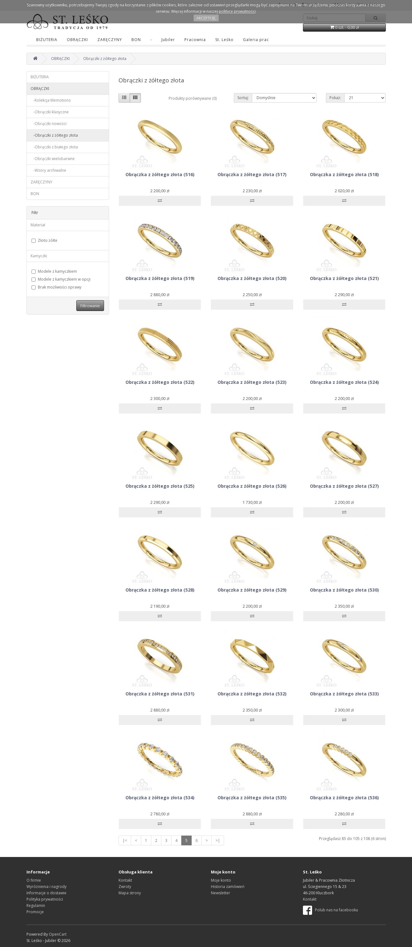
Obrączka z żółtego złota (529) (252, 590)
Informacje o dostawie (46, 893)
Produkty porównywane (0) (193, 98)
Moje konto (221, 880)
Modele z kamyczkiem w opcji (61, 279)
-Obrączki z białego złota (54, 147)
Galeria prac (256, 39)
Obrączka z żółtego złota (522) (159, 382)
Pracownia (195, 39)
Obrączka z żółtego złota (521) (344, 278)
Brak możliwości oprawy (56, 287)
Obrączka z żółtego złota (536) (344, 798)
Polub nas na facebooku (330, 910)
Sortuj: (243, 97)
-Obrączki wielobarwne (53, 158)
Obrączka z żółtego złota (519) (159, 278)
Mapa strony (130, 893)
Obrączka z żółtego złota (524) (344, 382)
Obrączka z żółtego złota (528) (159, 590)
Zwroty (125, 886)
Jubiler (168, 39)
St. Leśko (224, 39)
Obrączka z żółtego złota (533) (344, 694)
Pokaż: (335, 97)
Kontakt (125, 880)
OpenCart (58, 934)
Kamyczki (39, 256)
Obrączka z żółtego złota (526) (252, 486)
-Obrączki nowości (49, 123)
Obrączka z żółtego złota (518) (344, 174)
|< (125, 840)
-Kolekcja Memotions (51, 100)
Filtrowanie (90, 305)
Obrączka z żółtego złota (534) (159, 798)
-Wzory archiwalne (48, 170)
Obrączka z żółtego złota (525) (159, 486)
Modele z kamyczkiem (54, 271)
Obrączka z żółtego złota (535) (252, 798)
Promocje (35, 911)
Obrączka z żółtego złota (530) (344, 590)
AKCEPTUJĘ (206, 18)
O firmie (33, 880)
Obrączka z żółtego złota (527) (344, 486)
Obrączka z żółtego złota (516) (159, 174)
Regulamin (35, 905)
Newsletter (220, 893)
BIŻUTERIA (46, 39)
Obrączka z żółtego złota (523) (252, 382)
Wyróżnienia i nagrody (46, 886)
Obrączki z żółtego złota (104, 58)
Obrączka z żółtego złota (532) (252, 694)
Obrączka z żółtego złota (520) (252, 278)
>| (218, 840)
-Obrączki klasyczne (50, 112)
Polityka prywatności (44, 899)
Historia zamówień (227, 886)
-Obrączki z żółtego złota (54, 135)
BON (136, 39)
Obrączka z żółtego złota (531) (159, 694)
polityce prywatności (237, 11)
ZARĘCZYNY (109, 39)
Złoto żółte (44, 240)
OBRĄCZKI (77, 39)
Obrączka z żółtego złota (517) (252, 174)
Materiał (38, 225)
